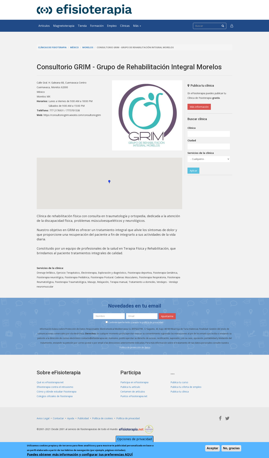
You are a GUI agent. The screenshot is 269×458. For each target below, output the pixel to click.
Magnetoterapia (63, 26)
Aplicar (193, 170)
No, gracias (231, 448)
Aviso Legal (43, 418)
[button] (232, 26)
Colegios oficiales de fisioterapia (55, 396)
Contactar (58, 418)
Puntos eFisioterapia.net (133, 396)
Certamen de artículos (132, 391)
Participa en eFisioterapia (134, 382)
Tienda (82, 26)
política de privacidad (152, 322)
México (74, 47)
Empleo (112, 26)
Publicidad (83, 418)
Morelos (87, 47)
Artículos (44, 26)
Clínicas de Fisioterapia (52, 47)
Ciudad (192, 140)
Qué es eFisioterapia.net (50, 382)
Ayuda (70, 418)
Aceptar (212, 448)
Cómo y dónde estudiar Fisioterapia (56, 391)
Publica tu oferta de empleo (186, 387)
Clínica (192, 128)
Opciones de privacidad (134, 439)
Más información (199, 106)
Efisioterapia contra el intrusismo (55, 387)
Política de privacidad (128, 418)
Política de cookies (102, 418)
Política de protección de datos (135, 347)
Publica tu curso (179, 382)
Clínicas (125, 26)
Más (137, 26)
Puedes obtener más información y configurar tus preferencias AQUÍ (80, 454)
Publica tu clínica (180, 391)
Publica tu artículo (130, 387)
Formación (97, 26)
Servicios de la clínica (201, 153)
